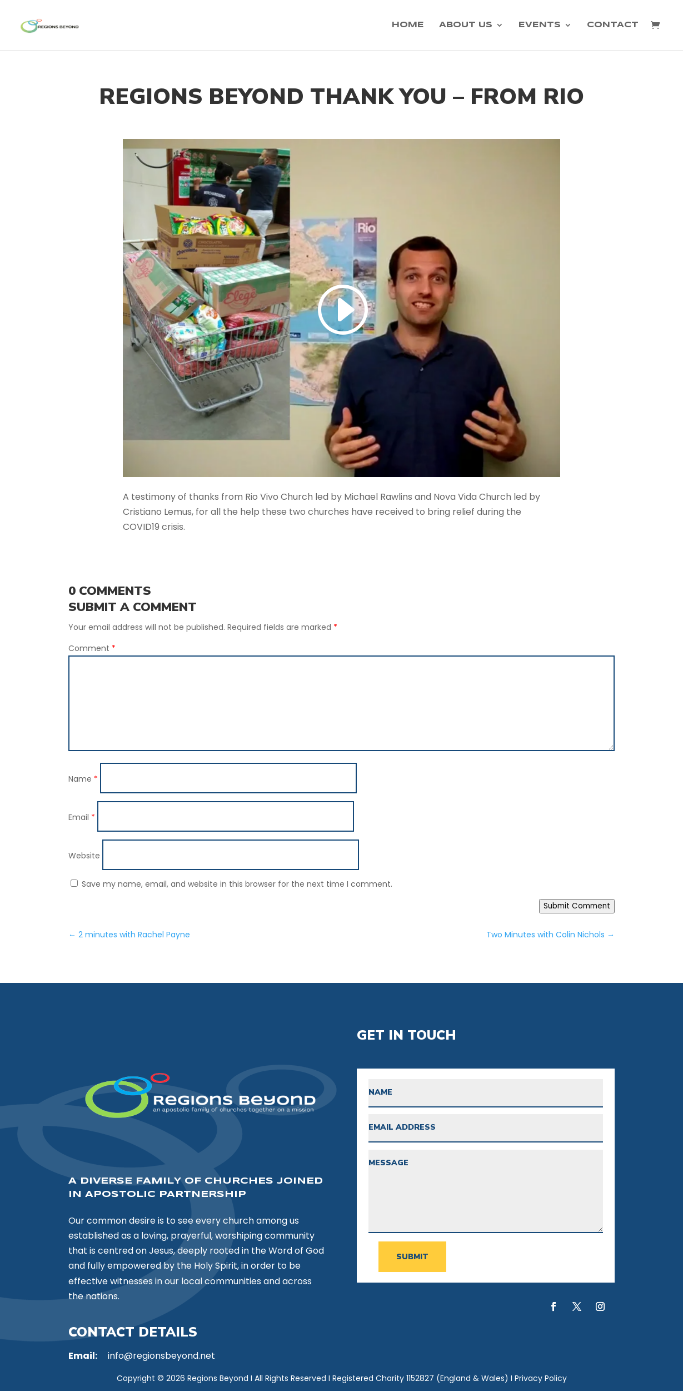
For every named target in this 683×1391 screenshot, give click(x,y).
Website (84, 855)
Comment (92, 648)
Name (83, 778)
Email (81, 817)
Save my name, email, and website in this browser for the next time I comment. (237, 884)
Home (408, 25)
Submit (412, 1256)
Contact (613, 25)
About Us (465, 25)
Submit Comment (577, 906)
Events (540, 25)
